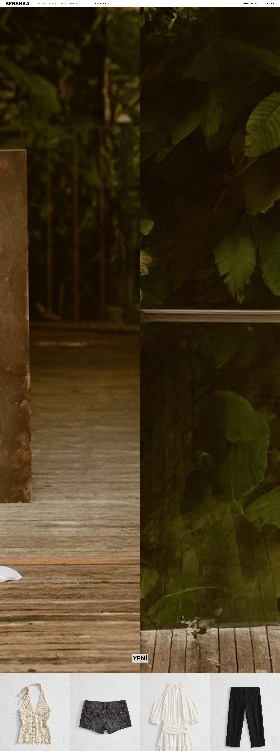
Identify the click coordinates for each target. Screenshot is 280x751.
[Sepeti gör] (267, 3)
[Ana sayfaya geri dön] (18, 3)
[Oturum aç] (247, 3)
